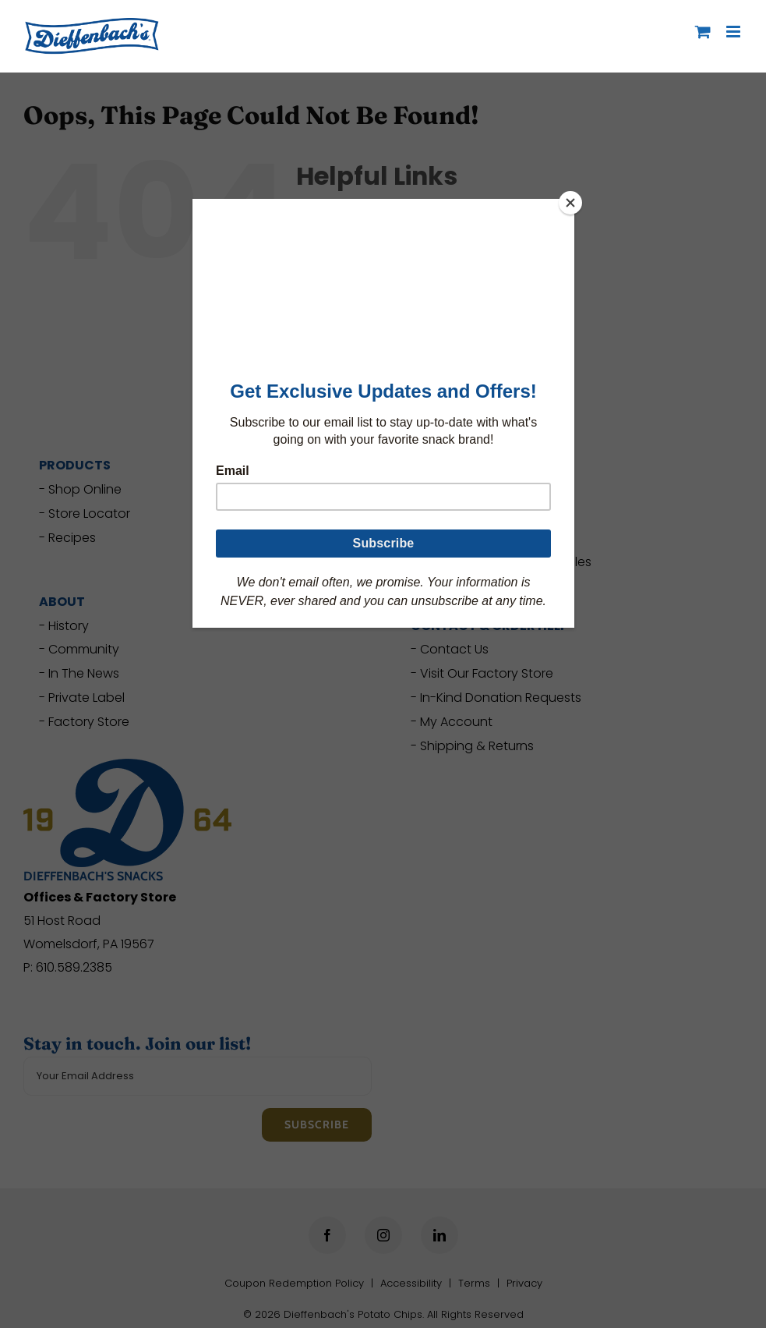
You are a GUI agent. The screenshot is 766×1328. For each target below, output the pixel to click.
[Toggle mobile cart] (703, 31)
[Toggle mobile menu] (734, 31)
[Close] (570, 202)
